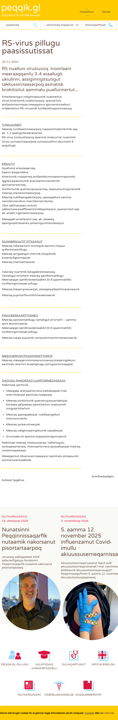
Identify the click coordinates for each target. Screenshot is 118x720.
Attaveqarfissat (95, 25)
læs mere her (107, 713)
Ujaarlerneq (35, 24)
